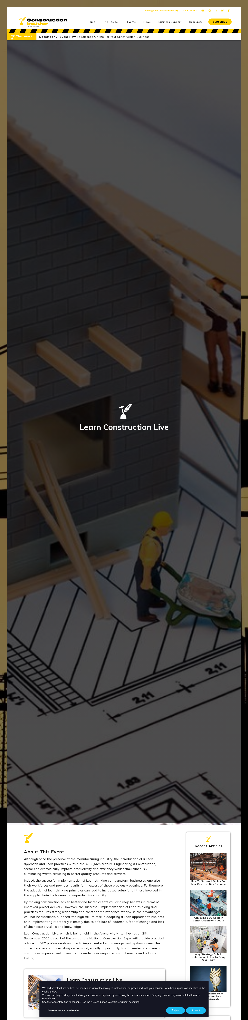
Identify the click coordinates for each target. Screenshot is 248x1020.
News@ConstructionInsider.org (161, 10)
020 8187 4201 (190, 10)
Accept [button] (196, 1010)
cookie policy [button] (49, 991)
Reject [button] (175, 1010)
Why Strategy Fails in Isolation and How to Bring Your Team (208, 957)
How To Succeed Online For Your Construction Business (208, 882)
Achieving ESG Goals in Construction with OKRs (208, 919)
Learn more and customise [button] (63, 1010)
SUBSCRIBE (220, 21)
